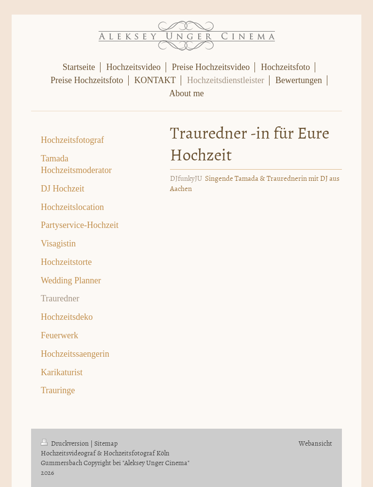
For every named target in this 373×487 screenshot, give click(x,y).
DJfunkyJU (186, 178)
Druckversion (65, 443)
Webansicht (315, 443)
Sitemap (106, 443)
